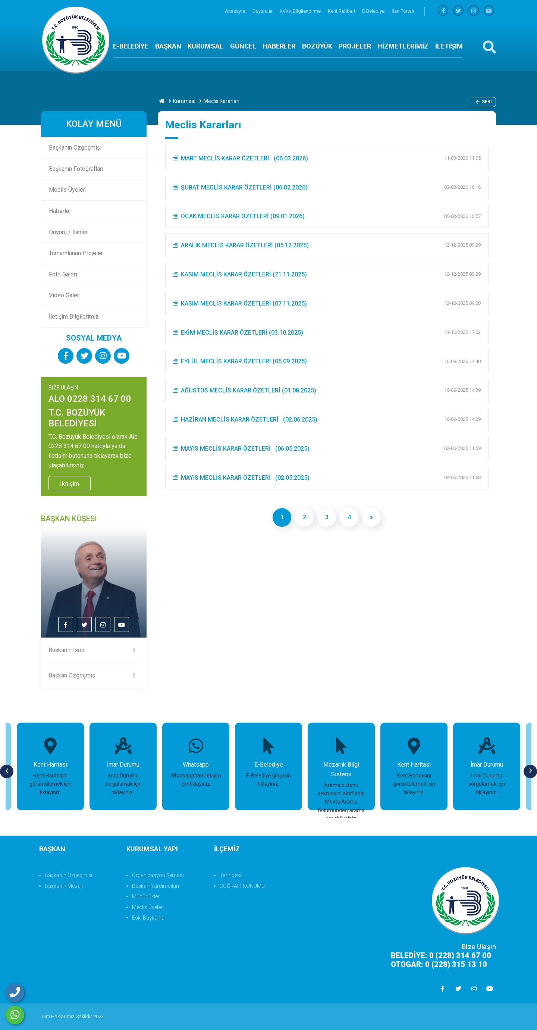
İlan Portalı (403, 11)
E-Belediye (374, 11)
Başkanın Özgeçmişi (75, 147)
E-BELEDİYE (130, 46)
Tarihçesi (230, 875)
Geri (484, 101)
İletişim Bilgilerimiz (74, 316)
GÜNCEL (243, 46)
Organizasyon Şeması (158, 875)
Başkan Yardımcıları (155, 886)
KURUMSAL (205, 46)
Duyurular (263, 11)
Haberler (60, 211)
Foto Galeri (63, 274)
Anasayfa (235, 11)
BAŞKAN (168, 46)
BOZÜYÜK (317, 46)
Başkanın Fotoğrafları (76, 168)
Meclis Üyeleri (68, 189)
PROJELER (355, 46)
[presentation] (6, 771)
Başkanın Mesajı (64, 886)
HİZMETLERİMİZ (402, 46)
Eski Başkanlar (149, 918)
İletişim (69, 483)
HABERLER (279, 46)
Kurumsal (184, 101)
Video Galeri (65, 295)
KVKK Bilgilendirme (301, 11)
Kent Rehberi (342, 11)
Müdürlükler (146, 896)
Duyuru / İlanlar (68, 232)
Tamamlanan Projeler (76, 253)
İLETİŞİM (449, 46)
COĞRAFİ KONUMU (242, 886)
